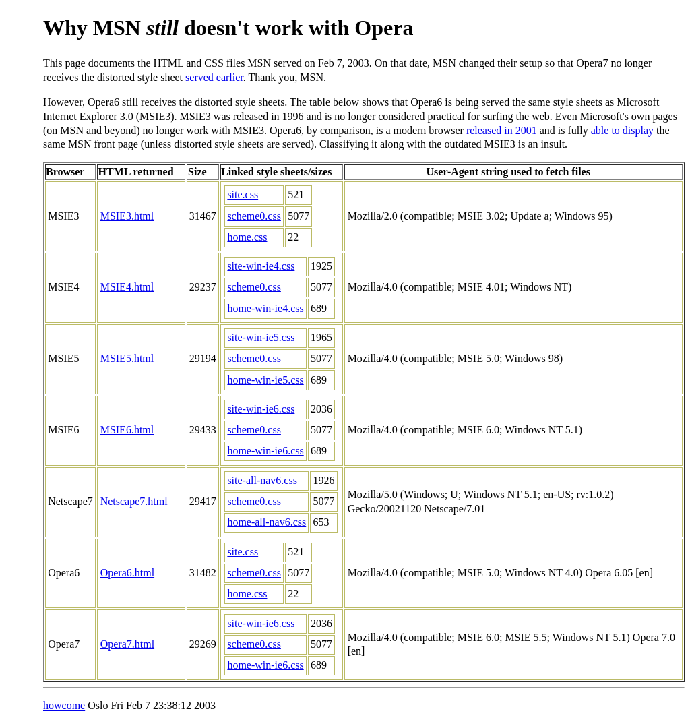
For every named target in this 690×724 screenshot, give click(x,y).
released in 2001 (501, 130)
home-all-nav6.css (266, 522)
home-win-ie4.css (265, 308)
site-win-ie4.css (260, 266)
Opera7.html (127, 644)
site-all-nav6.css (262, 480)
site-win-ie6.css (260, 409)
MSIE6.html (127, 429)
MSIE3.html (127, 216)
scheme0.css (254, 216)
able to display (622, 130)
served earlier (214, 77)
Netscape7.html (134, 501)
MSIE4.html (127, 287)
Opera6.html (127, 572)
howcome (64, 705)
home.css (247, 237)
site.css (242, 194)
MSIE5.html (127, 358)
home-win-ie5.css (265, 380)
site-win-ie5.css (260, 337)
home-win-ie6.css (265, 450)
